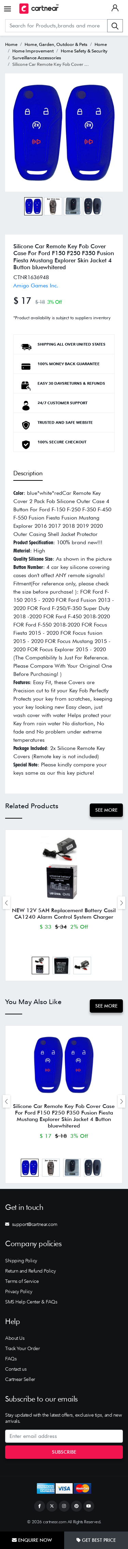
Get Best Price (96, 1540)
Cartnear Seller (20, 1379)
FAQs (10, 1359)
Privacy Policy (18, 1291)
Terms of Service (22, 1281)
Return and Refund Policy (30, 1271)
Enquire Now (32, 1540)
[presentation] (6, 902)
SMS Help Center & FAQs (31, 1302)
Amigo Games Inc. (35, 285)
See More (106, 810)
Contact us (15, 1369)
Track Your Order (22, 1348)
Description (28, 473)
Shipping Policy (21, 1261)
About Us (14, 1338)
